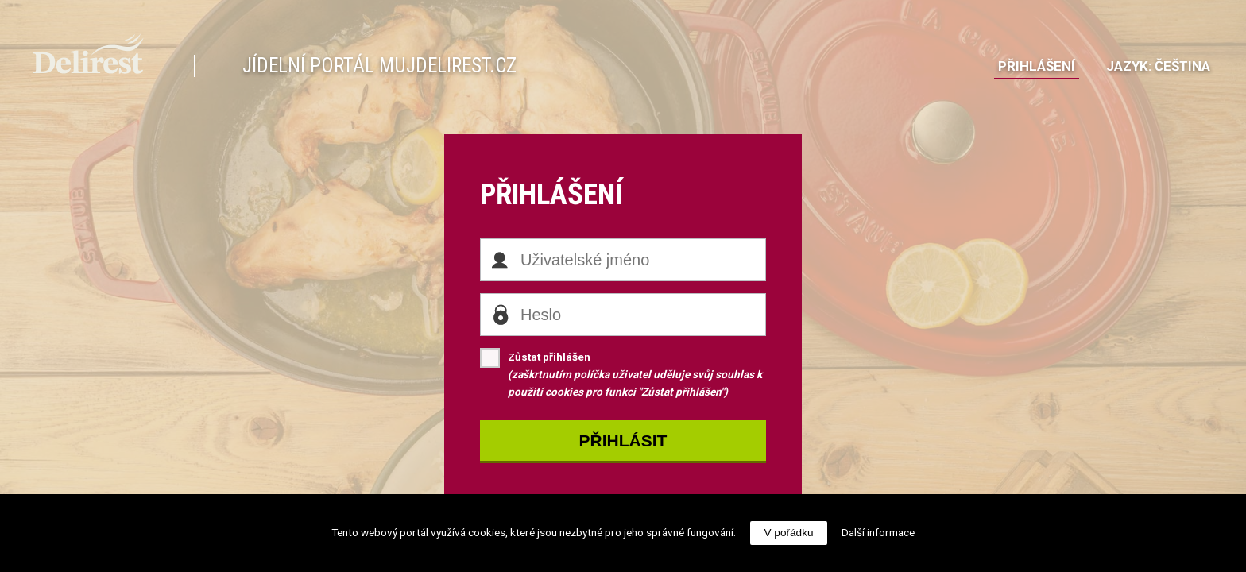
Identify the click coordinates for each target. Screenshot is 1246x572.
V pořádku (789, 533)
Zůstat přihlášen (621, 373)
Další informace (878, 532)
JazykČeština (1158, 66)
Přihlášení (1036, 66)
